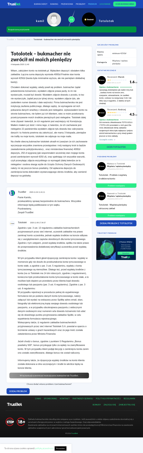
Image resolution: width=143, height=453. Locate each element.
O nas (38, 398)
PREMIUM (92, 4)
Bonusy (97, 404)
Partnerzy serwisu (82, 398)
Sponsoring (50, 398)
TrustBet (10, 39)
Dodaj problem (18, 391)
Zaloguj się (110, 404)
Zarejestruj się (127, 404)
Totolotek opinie (24, 39)
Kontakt (65, 398)
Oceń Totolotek (116, 147)
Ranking (54, 4)
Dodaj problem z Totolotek (116, 223)
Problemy (80, 4)
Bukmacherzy (41, 4)
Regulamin (129, 398)
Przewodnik (67, 4)
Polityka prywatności (108, 398)
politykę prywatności (44, 448)
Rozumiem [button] (60, 448)
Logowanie (105, 4)
